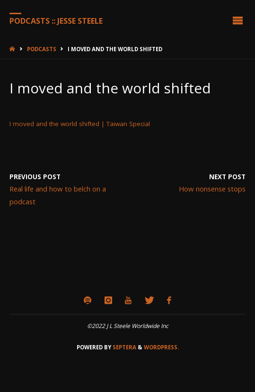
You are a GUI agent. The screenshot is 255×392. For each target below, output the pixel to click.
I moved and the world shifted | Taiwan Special (79, 123)
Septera (123, 347)
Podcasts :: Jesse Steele (56, 20)
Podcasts (41, 49)
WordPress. (161, 347)
